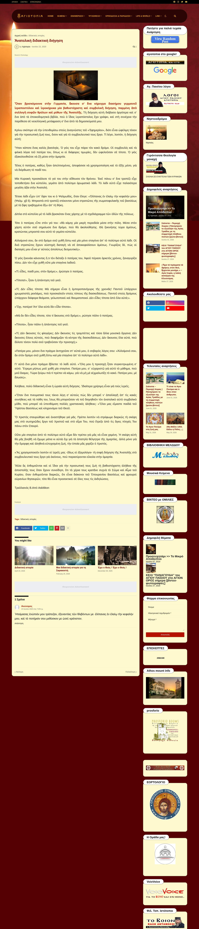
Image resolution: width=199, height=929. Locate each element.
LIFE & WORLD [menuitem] (143, 16)
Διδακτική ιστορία (24, 567)
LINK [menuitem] (157, 16)
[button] (165, 16)
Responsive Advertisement (75, 62)
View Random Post (165, 39)
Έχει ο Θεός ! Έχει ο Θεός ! (112, 567)
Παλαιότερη (130, 672)
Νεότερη (19, 672)
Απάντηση (19, 623)
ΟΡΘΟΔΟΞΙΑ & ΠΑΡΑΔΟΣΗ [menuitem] (117, 16)
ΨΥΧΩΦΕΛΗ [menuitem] (94, 16)
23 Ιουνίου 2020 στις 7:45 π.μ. (32, 609)
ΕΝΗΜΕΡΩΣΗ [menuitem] (77, 16)
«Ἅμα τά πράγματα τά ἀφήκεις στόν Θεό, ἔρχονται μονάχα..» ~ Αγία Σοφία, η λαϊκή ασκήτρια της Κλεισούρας (172, 272)
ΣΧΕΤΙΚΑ (24, 2)
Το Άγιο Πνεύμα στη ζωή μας (153, 428)
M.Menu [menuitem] (61, 16)
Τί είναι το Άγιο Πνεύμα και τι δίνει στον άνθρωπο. (174, 390)
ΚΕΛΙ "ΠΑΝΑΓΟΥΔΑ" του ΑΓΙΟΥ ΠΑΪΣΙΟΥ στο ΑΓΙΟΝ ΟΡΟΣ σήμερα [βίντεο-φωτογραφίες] (172, 250)
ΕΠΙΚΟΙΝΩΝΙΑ (35, 2)
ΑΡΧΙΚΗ (15, 2)
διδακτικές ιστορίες (36, 36)
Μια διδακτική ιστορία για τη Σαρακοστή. (71, 569)
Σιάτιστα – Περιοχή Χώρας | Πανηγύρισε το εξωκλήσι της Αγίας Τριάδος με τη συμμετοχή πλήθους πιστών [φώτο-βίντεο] (172, 230)
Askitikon (43, 487)
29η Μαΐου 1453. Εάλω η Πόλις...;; (175, 428)
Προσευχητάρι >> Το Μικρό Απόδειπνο (161, 210)
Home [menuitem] (50, 16)
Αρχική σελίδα (21, 36)
